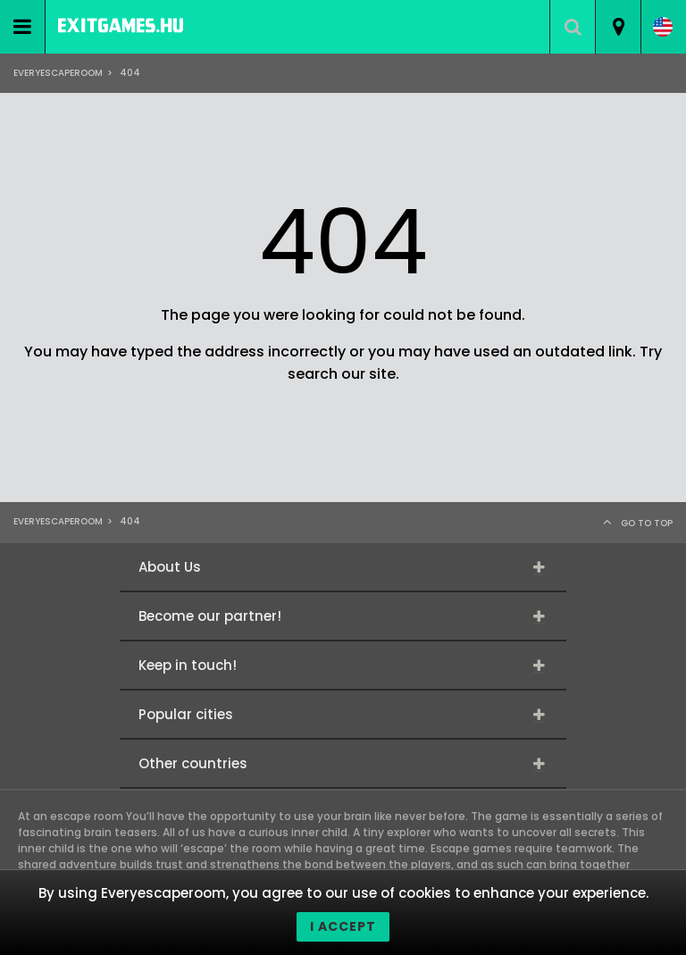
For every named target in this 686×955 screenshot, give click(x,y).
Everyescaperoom (58, 73)
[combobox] (617, 27)
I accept (343, 926)
